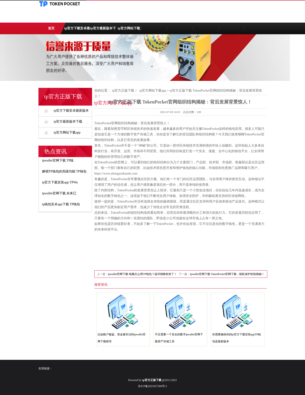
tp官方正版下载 (123, 90)
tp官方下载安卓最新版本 (77, 30)
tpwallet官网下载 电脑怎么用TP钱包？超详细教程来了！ (142, 274)
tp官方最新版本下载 (103, 30)
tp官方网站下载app (129, 30)
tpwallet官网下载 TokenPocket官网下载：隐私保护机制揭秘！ (227, 274)
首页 (51, 28)
